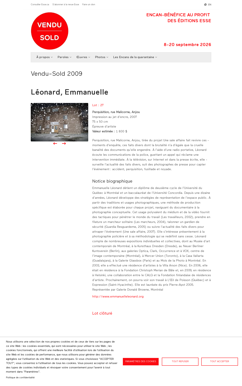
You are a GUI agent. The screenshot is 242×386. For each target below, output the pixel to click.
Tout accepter (219, 361)
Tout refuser (180, 361)
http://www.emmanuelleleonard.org (118, 296)
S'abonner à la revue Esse (65, 5)
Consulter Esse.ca (40, 5)
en (209, 5)
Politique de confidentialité (20, 377)
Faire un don (88, 5)
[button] (59, 122)
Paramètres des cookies (140, 361)
